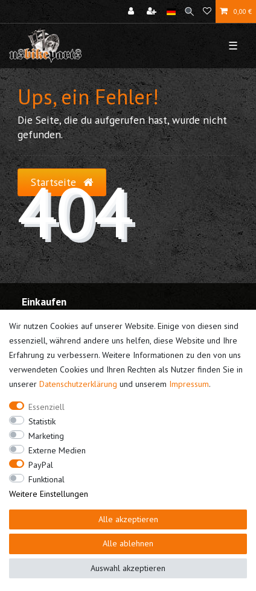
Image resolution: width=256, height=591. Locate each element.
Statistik (42, 421)
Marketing (46, 435)
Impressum (189, 384)
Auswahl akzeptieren (128, 568)
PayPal (40, 464)
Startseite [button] (62, 182)
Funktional (46, 479)
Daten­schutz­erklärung (78, 384)
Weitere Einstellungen (48, 493)
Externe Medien (57, 450)
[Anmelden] (132, 11)
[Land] (171, 11)
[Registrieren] (152, 11)
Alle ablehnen (128, 543)
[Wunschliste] (207, 11)
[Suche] (189, 11)
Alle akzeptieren (128, 519)
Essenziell (46, 406)
